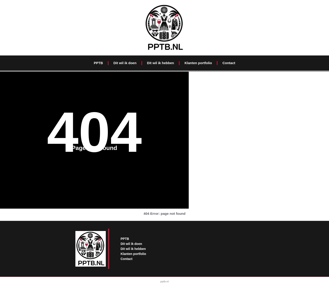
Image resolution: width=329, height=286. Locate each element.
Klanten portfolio (198, 63)
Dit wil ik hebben (160, 63)
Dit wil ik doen (124, 63)
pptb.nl (164, 281)
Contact (229, 63)
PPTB (98, 63)
